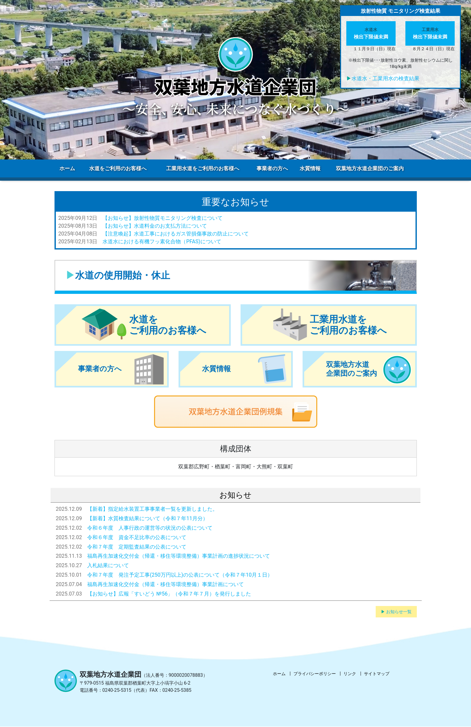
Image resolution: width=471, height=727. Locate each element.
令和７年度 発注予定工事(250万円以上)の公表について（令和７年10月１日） (180, 575)
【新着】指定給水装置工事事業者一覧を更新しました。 (152, 509)
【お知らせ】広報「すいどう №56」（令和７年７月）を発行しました (169, 594)
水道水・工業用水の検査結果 (385, 78)
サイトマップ (376, 673)
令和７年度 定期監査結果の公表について (136, 547)
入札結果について (108, 565)
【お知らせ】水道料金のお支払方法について (154, 226)
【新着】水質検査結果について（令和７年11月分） (147, 518)
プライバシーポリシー (314, 673)
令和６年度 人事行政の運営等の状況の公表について (149, 528)
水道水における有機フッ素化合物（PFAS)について (161, 241)
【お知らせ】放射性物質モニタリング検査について (162, 218)
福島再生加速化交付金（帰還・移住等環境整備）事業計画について (165, 584)
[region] (235, 79)
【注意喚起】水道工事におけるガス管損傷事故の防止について (175, 234)
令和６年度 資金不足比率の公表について (136, 537)
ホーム (279, 673)
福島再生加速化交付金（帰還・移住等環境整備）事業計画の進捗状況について (178, 556)
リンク (349, 673)
